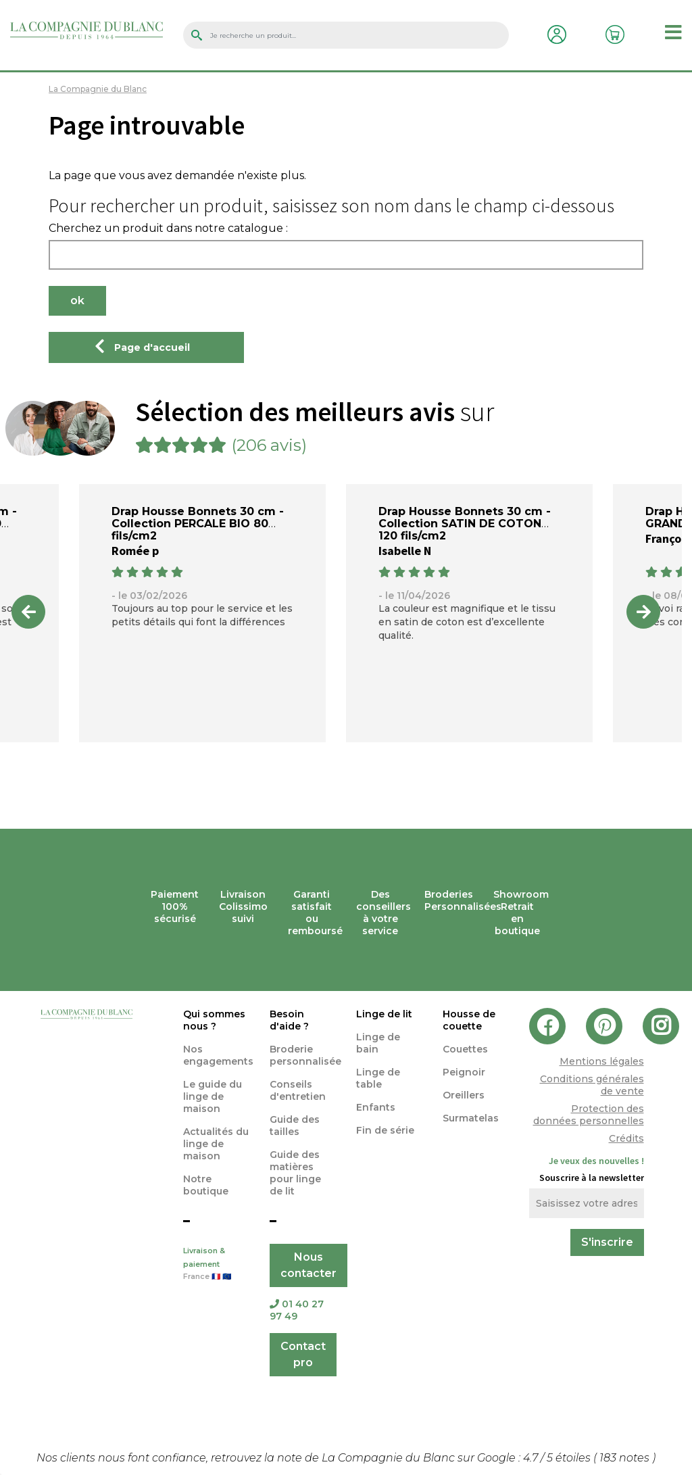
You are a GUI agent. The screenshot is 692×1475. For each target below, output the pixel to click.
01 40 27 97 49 (297, 1310)
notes (625, 1457)
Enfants (375, 1107)
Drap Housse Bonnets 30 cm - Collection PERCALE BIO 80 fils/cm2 (198, 523)
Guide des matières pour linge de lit (295, 1172)
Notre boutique (205, 1185)
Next (643, 612)
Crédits (626, 1138)
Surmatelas (471, 1118)
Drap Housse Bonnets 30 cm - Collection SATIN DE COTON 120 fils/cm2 (464, 523)
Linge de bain (378, 1043)
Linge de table (378, 1078)
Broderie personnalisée (305, 1055)
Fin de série (385, 1130)
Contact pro (303, 1354)
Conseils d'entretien (298, 1090)
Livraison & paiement (216, 1265)
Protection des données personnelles (588, 1115)
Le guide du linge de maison (212, 1096)
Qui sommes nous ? (214, 1020)
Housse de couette (469, 1020)
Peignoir (464, 1072)
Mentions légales (602, 1061)
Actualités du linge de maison (216, 1144)
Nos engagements (218, 1055)
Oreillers (464, 1095)
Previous (28, 612)
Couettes (465, 1049)
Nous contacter (308, 1265)
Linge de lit (384, 1014)
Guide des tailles (295, 1125)
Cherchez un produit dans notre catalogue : (168, 228)
